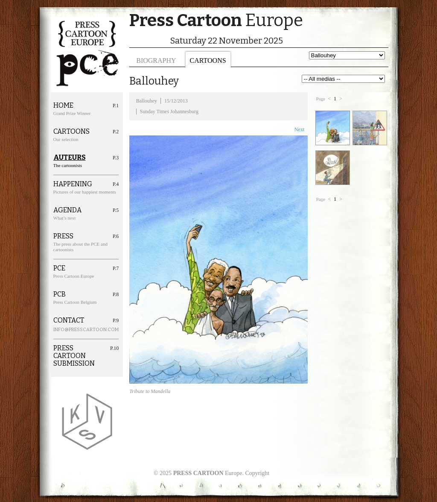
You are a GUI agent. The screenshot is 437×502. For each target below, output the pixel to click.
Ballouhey (146, 101)
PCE (59, 268)
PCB (59, 294)
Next (299, 129)
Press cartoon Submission (74, 355)
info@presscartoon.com (76, 329)
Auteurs (69, 157)
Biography (156, 60)
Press (63, 236)
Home (63, 105)
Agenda (67, 210)
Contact (68, 320)
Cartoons (208, 60)
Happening (72, 184)
